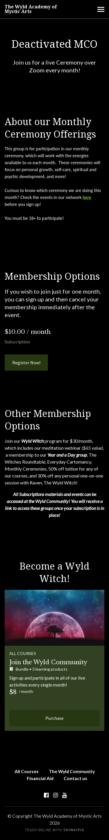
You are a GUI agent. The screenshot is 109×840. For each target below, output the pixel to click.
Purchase (54, 718)
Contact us (75, 778)
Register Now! (26, 362)
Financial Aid (40, 778)
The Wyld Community (72, 771)
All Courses (27, 771)
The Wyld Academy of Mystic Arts (31, 9)
